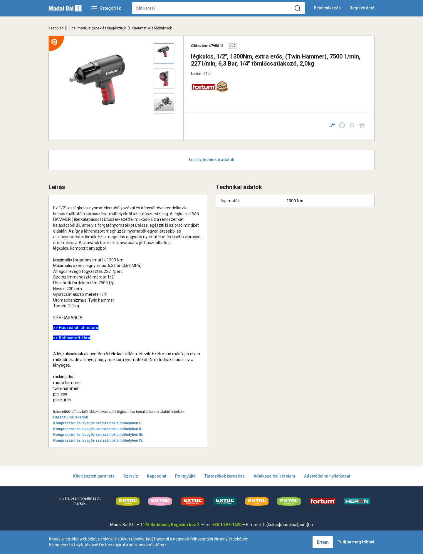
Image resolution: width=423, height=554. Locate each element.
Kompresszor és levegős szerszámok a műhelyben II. (97, 429)
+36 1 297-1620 (226, 524)
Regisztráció (362, 8)
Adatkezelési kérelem (274, 476)
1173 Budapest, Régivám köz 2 (169, 524)
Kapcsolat (156, 476)
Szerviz (130, 476)
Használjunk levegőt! (70, 417)
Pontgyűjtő (185, 476)
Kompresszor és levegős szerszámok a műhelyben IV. (98, 440)
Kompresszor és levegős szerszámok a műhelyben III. (98, 435)
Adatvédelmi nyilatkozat (327, 476)
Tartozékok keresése (224, 476)
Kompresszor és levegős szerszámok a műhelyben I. (97, 423)
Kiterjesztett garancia (94, 476)
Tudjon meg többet (356, 542)
